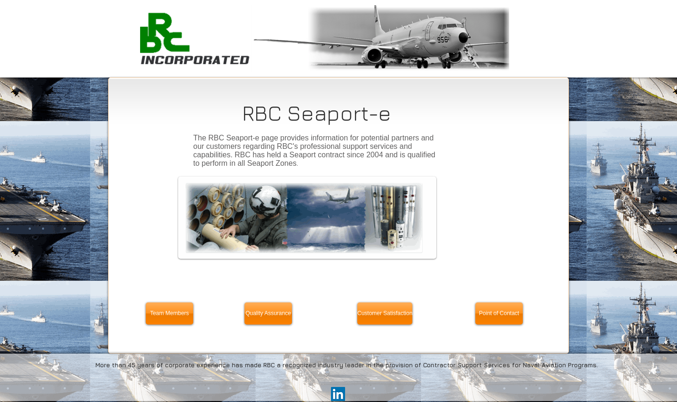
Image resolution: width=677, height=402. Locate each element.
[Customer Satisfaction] (384, 313)
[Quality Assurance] (268, 313)
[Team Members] (169, 313)
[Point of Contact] (499, 313)
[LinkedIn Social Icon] (338, 394)
